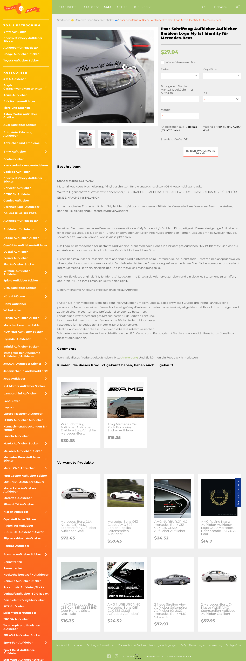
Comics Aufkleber (16, 200)
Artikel (123, 7)
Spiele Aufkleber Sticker (20, 280)
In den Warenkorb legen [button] (200, 151)
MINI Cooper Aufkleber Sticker (25, 475)
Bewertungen (197, 645)
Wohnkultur (12, 310)
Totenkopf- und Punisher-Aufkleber (21, 627)
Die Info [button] (142, 7)
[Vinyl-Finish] (222, 76)
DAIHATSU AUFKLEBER (20, 213)
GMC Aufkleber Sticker (19, 287)
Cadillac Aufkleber (16, 171)
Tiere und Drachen (16, 107)
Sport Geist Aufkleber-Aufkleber (19, 652)
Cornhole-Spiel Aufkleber (21, 207)
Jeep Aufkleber (14, 378)
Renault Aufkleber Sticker (22, 581)
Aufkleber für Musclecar (20, 47)
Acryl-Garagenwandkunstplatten (22, 87)
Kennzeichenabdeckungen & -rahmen (25, 428)
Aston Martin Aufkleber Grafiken (20, 115)
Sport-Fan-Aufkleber (18, 642)
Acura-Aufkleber (15, 95)
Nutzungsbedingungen (163, 645)
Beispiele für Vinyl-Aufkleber (24, 600)
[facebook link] (109, 656)
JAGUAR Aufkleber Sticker (22, 363)
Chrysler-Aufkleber (17, 188)
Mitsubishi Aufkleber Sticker (23, 482)
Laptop (8, 407)
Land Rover (11, 401)
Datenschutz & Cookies (132, 645)
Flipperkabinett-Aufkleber (22, 538)
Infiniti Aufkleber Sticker (21, 346)
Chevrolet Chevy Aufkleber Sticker (22, 39)
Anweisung (215, 645)
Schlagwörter (234, 645)
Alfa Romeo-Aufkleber (19, 101)
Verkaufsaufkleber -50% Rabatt (26, 593)
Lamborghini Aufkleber (20, 393)
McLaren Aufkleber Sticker (22, 451)
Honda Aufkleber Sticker (21, 317)
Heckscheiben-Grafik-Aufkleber (26, 574)
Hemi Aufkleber (14, 304)
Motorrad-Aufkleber (17, 498)
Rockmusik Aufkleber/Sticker (24, 587)
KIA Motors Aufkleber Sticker (24, 386)
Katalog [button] (90, 7)
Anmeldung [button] (129, 357)
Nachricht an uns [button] (238, 493)
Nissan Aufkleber (15, 511)
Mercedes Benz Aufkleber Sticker (21, 459)
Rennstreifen (12, 562)
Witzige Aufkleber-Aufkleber (17, 272)
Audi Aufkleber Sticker (19, 125)
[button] (85, 139)
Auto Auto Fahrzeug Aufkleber (17, 134)
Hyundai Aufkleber (17, 339)
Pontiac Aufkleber (16, 545)
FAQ (183, 645)
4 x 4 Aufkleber (14, 79)
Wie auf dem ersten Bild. (178, 62)
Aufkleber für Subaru (18, 229)
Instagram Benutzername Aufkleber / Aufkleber (21, 354)
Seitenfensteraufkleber (19, 612)
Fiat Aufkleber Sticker (19, 264)
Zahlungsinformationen (101, 645)
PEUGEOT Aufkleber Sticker (23, 532)
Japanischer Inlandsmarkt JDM (25, 371)
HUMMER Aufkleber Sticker (23, 331)
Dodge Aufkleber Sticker (21, 54)
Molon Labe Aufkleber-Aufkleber (19, 490)
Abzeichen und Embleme (21, 143)
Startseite (68, 7)
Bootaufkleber (13, 159)
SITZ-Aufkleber (14, 606)
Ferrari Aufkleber (15, 258)
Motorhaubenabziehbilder (22, 325)
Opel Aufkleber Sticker (19, 519)
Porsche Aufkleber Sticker (22, 554)
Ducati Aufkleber (15, 251)
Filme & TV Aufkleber (18, 504)
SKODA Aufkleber (16, 619)
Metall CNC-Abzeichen (19, 468)
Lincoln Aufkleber (16, 436)
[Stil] (222, 99)
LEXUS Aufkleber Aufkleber (23, 420)
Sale (108, 7)
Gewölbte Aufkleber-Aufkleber (25, 245)
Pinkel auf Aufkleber (18, 525)
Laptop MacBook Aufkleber (23, 413)
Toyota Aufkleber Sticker (21, 60)
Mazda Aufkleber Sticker (21, 443)
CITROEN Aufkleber (17, 194)
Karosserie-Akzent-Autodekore (25, 165)
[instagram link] (116, 656)
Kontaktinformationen (69, 645)
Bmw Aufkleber (14, 31)
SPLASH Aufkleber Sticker (22, 635)
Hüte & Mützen (14, 296)
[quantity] (180, 116)
